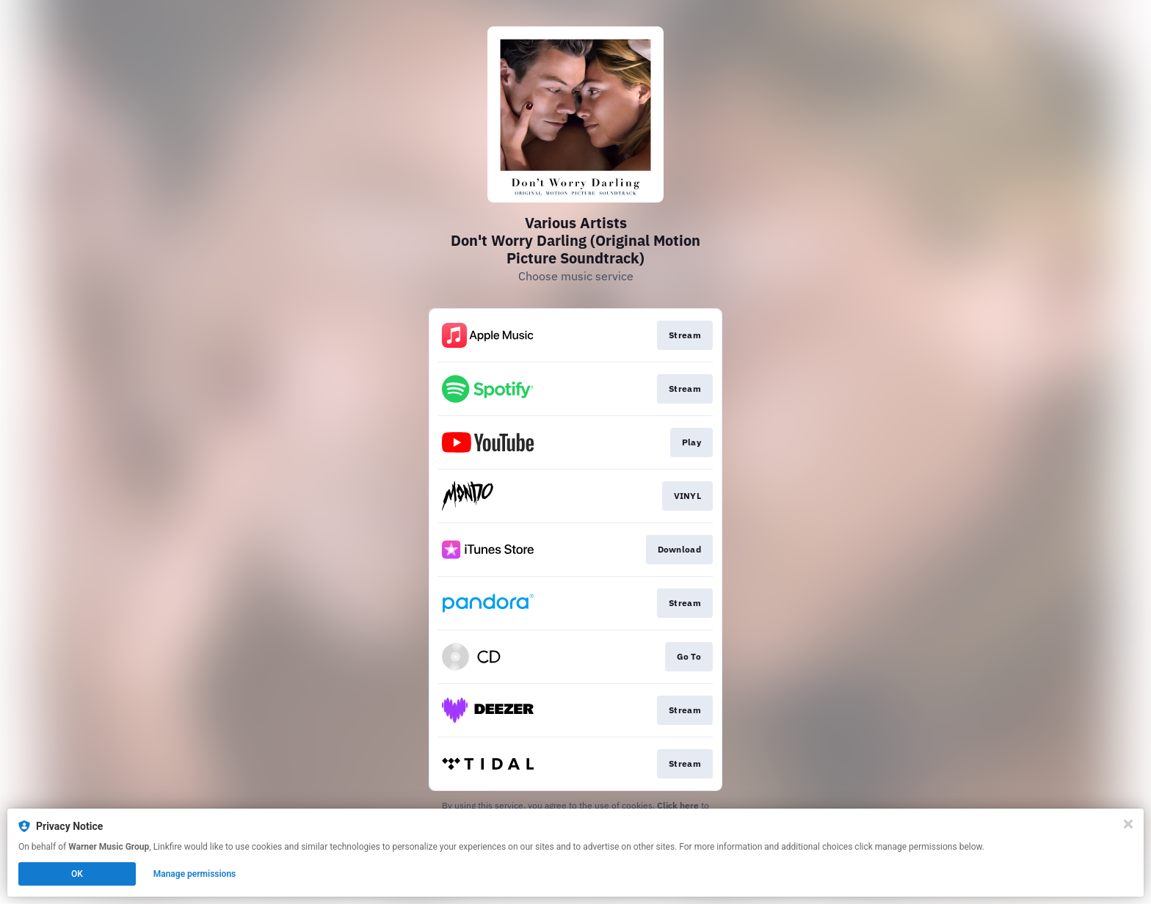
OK (77, 874)
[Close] (1128, 824)
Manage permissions (194, 874)
